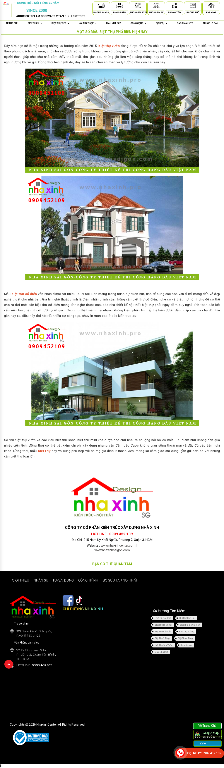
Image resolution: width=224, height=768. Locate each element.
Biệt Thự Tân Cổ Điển (190, 625)
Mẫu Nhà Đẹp (161, 652)
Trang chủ (12, 23)
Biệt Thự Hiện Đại (163, 625)
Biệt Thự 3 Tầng (162, 638)
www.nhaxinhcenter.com (118, 545)
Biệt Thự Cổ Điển (163, 631)
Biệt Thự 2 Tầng (186, 631)
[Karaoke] (211, 6)
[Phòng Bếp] (119, 6)
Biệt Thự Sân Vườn (164, 645)
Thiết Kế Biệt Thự (187, 618)
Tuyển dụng (63, 580)
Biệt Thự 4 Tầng (185, 638)
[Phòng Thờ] (193, 6)
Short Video (186, 645)
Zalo (202, 743)
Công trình (88, 580)
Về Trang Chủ (207, 725)
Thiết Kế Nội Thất (163, 618)
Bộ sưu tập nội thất (120, 580)
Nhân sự (41, 580)
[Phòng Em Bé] (156, 6)
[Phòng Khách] (101, 6)
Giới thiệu (20, 580)
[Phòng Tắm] (174, 6)
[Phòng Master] (138, 6)
